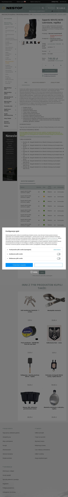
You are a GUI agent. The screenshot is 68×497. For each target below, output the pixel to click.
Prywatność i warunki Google (50, 239)
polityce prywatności (52, 238)
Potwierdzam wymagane (20, 265)
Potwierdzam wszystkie (48, 265)
